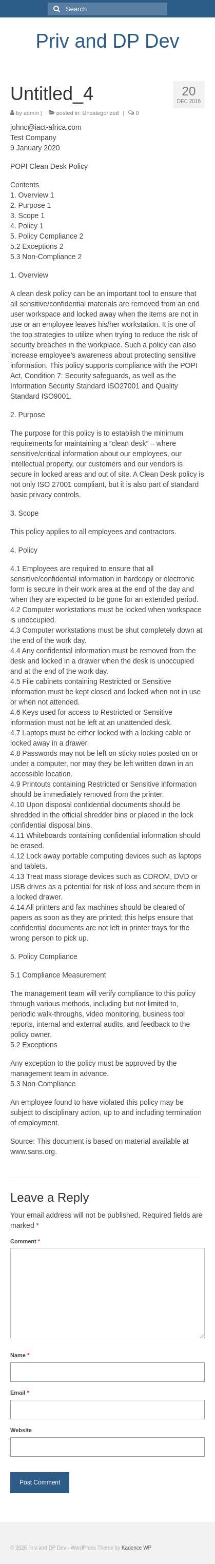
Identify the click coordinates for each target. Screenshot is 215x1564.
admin (31, 113)
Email (19, 1393)
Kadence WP (136, 1548)
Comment (25, 1241)
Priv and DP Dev (107, 41)
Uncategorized (101, 113)
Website (21, 1430)
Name (19, 1355)
